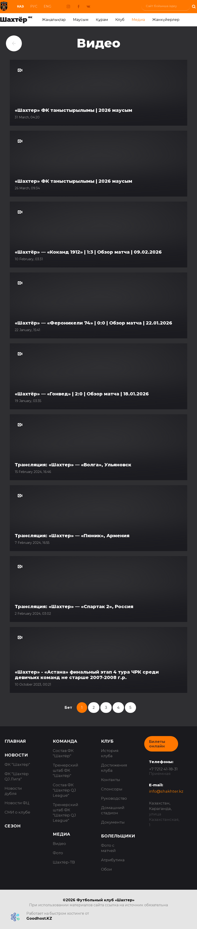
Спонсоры (111, 789)
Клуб (119, 19)
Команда (65, 741)
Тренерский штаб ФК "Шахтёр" (65, 770)
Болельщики (118, 836)
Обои (106, 869)
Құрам (102, 19)
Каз (20, 6)
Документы (113, 822)
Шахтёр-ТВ (64, 862)
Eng (47, 6)
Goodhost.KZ (39, 918)
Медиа (138, 19)
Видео (59, 843)
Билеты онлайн (157, 743)
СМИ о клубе (17, 812)
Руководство (114, 798)
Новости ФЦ (17, 803)
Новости (16, 755)
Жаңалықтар (54, 19)
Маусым (80, 19)
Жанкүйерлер (165, 19)
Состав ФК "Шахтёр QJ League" (64, 790)
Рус (33, 6)
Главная (15, 741)
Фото (58, 853)
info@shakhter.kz (166, 791)
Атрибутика (113, 860)
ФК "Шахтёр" (17, 764)
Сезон (12, 826)
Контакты (110, 779)
